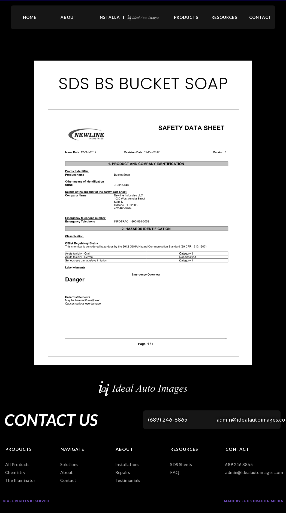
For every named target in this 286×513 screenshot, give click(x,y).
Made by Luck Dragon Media (253, 501)
